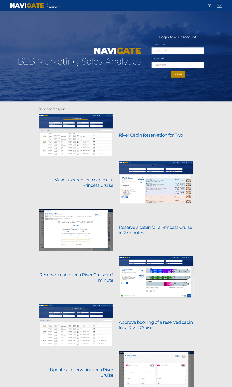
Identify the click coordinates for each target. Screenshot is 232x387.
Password (158, 58)
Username (158, 44)
